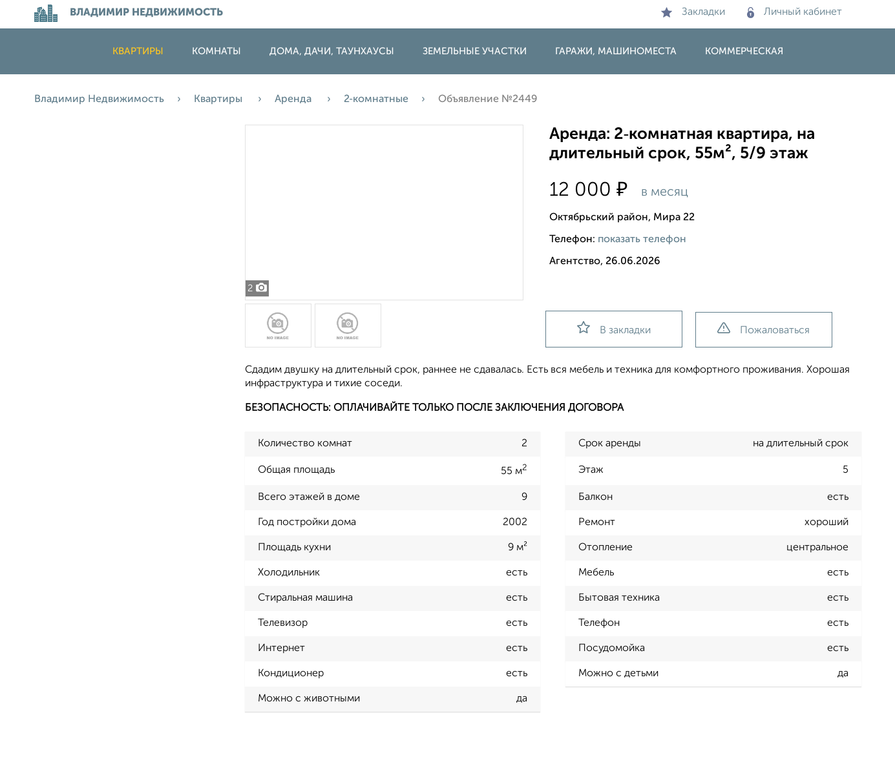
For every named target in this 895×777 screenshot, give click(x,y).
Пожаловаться (763, 329)
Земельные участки (475, 51)
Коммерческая (744, 51)
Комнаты (216, 51)
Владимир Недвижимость (99, 99)
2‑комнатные (376, 99)
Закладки (693, 12)
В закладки (614, 328)
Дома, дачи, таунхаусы (331, 51)
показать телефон (642, 239)
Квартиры (137, 51)
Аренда (294, 99)
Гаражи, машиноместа (616, 51)
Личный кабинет (794, 12)
